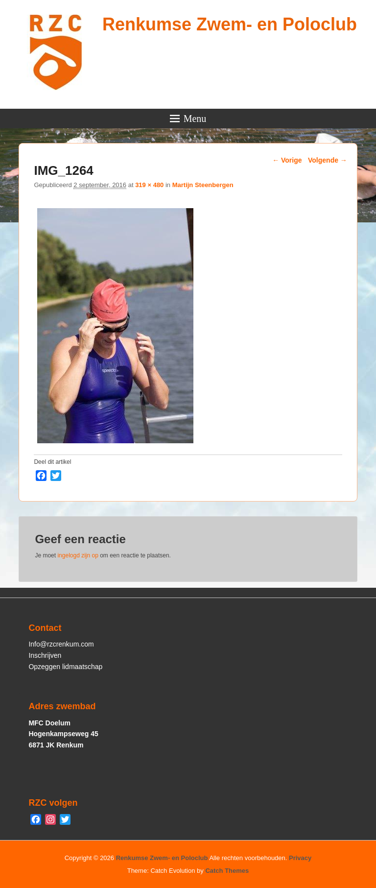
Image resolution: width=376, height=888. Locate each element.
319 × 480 (149, 185)
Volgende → (327, 160)
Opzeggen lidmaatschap (65, 667)
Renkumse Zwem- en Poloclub (229, 24)
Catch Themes (227, 870)
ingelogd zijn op (77, 555)
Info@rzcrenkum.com (61, 644)
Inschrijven (44, 655)
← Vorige (287, 160)
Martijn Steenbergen (203, 185)
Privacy (300, 858)
